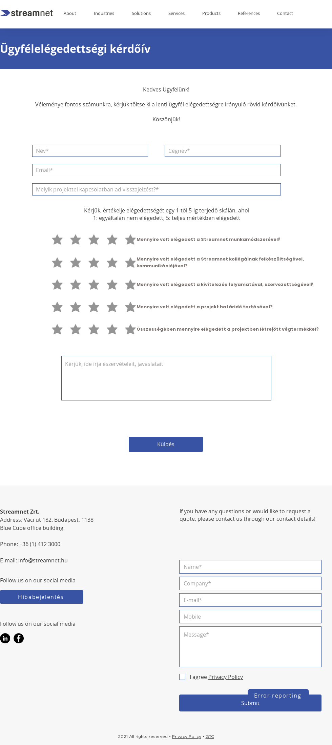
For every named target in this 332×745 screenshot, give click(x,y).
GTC (210, 736)
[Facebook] (19, 638)
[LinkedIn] (5, 638)
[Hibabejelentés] (41, 597)
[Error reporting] (278, 695)
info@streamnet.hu (43, 560)
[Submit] (250, 703)
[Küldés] (166, 444)
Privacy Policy (186, 736)
